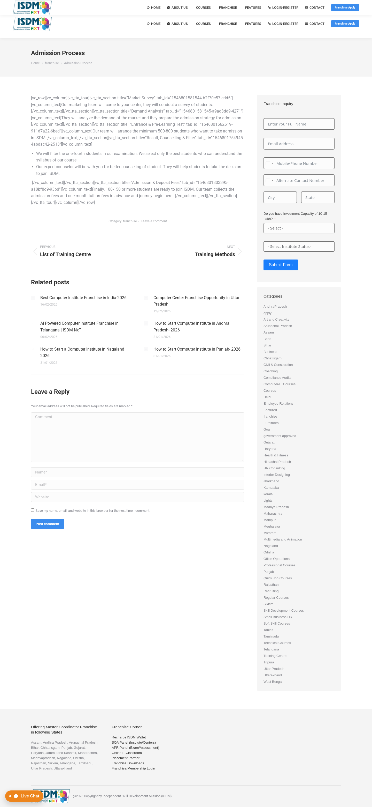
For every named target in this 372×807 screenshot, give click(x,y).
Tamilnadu (271, 636)
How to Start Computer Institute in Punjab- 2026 (197, 349)
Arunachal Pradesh (278, 326)
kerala (268, 494)
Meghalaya (272, 526)
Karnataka (271, 488)
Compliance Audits (277, 378)
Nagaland (271, 546)
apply (268, 313)
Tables (268, 630)
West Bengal (273, 682)
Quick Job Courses (278, 578)
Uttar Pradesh (274, 669)
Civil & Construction (278, 365)
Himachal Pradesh (277, 462)
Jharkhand (271, 481)
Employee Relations (278, 403)
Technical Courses (277, 643)
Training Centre (275, 656)
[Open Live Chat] (24, 796)
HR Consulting (274, 468)
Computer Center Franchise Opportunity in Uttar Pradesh (196, 301)
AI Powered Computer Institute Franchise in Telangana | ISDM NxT (79, 326)
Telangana (271, 649)
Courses (270, 391)
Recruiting (271, 591)
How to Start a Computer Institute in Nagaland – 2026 (84, 352)
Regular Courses (276, 597)
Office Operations (277, 559)
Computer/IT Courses (280, 384)
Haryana (270, 449)
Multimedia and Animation (283, 539)
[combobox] (269, 163)
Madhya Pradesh (276, 507)
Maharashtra (273, 513)
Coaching (271, 371)
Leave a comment (154, 221)
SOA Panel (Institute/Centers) (134, 742)
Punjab (269, 572)
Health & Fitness (276, 455)
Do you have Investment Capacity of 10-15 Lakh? (295, 216)
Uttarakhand (273, 675)
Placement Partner (126, 758)
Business (270, 352)
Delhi (267, 397)
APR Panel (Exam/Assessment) (135, 748)
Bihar (267, 345)
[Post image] (33, 298)
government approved (280, 436)
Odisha (269, 552)
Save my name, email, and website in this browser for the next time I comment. (93, 511)
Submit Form (281, 265)
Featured (270, 410)
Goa (267, 429)
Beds (267, 339)
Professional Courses (280, 565)
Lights (268, 500)
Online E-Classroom (127, 753)
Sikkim (268, 604)
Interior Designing (277, 475)
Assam (269, 332)
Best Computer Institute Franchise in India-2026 (83, 297)
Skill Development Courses (284, 610)
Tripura (269, 662)
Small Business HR (278, 617)
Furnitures (271, 423)
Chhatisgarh (273, 358)
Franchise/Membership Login (133, 768)
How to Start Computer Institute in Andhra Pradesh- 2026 (191, 326)
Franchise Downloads (128, 763)
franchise (130, 221)
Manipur (270, 520)
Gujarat (269, 442)
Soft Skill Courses (277, 623)
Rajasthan (271, 585)
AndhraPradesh (275, 306)
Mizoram (270, 533)
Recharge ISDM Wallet (129, 737)
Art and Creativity (276, 319)
